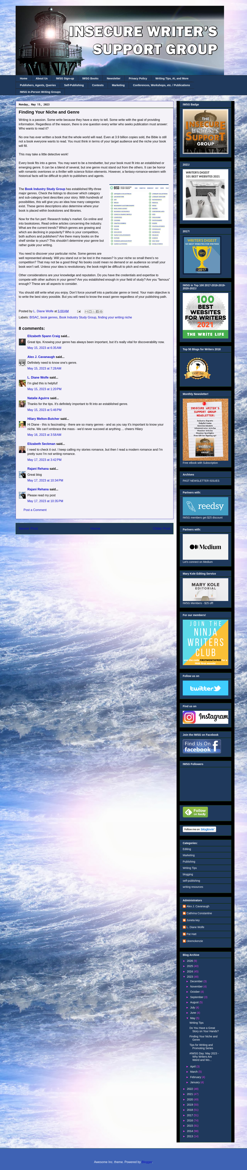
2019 (190, 1104)
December (196, 981)
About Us (42, 78)
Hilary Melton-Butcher (43, 418)
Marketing (118, 85)
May (193, 1018)
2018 (190, 1109)
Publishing (189, 861)
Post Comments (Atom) (104, 543)
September (197, 997)
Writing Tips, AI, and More (172, 78)
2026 (190, 960)
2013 (190, 1136)
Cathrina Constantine (199, 913)
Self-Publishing (74, 85)
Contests (98, 85)
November (196, 986)
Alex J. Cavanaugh (41, 357)
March (194, 1071)
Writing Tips (190, 868)
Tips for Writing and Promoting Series (201, 1046)
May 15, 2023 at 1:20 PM (44, 389)
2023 (190, 976)
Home (23, 78)
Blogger (147, 1162)
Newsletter (113, 78)
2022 (190, 1088)
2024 (190, 971)
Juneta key (193, 920)
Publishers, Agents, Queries (38, 85)
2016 (190, 1120)
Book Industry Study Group (77, 317)
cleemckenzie (195, 941)
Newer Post (28, 528)
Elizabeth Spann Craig (43, 336)
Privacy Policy (138, 78)
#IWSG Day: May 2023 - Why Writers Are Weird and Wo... (204, 1056)
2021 (190, 1094)
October (195, 991)
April (193, 1066)
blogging (188, 874)
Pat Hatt (191, 934)
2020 (190, 1099)
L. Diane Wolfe (38, 377)
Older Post (161, 528)
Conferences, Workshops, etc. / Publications (161, 85)
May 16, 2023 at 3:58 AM (44, 434)
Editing (187, 849)
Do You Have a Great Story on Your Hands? (204, 1029)
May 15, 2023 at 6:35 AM (44, 347)
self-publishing (191, 880)
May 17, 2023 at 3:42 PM (44, 459)
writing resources (193, 886)
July (193, 1007)
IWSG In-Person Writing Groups (40, 91)
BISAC (34, 317)
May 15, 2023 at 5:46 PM (44, 410)
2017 (190, 1115)
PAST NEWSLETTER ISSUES (201, 480)
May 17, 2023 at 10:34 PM (45, 480)
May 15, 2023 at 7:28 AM (44, 368)
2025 (190, 966)
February (196, 1077)
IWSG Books (90, 78)
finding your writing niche (115, 317)
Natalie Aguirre (38, 398)
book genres (49, 317)
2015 (190, 1125)
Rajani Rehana (38, 468)
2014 (190, 1131)
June (193, 1012)
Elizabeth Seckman (41, 443)
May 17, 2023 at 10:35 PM (45, 501)
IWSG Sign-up (65, 78)
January (195, 1082)
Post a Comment (35, 510)
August (194, 1002)
